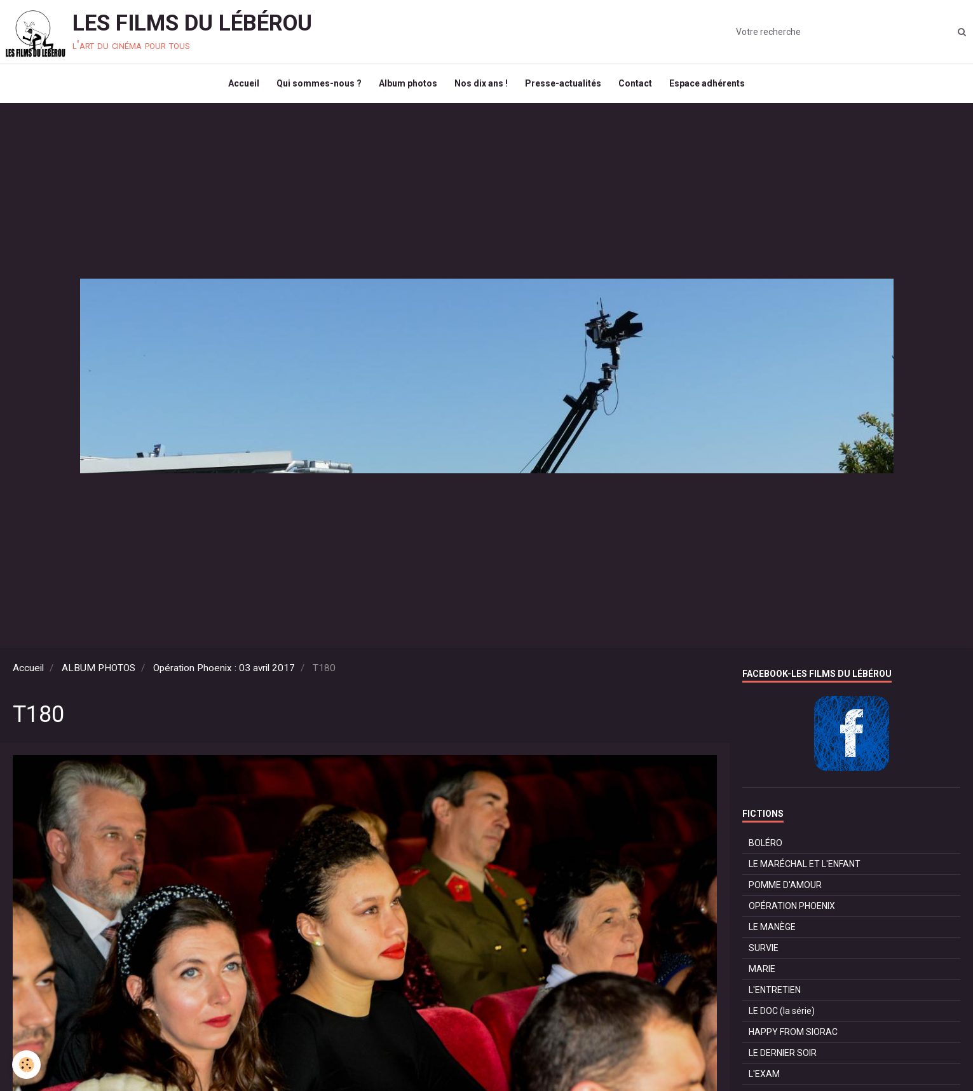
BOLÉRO (765, 849)
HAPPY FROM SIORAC (793, 1037)
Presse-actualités (565, 86)
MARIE (762, 974)
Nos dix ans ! (481, 86)
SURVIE (764, 954)
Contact (639, 86)
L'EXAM (764, 1079)
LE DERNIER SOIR (783, 1058)
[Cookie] (27, 1064)
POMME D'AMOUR (785, 891)
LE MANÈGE (772, 933)
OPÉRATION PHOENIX (792, 912)
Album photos (406, 86)
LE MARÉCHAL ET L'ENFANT (805, 870)
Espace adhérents (713, 86)
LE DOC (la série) (782, 1016)
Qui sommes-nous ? (315, 86)
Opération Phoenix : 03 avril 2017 (224, 673)
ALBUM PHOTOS (98, 673)
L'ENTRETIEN (775, 995)
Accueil (238, 86)
